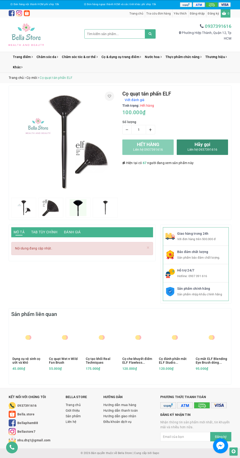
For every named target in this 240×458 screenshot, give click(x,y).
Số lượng (129, 122)
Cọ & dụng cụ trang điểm (121, 57)
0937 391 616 (197, 276)
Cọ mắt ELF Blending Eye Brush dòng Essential (211, 360)
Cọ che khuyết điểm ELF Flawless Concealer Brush (137, 360)
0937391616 (218, 26)
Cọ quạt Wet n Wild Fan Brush (63, 360)
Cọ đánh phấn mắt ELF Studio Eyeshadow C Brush (173, 360)
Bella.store (25, 414)
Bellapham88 (27, 423)
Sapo (156, 453)
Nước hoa (153, 57)
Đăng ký (213, 13)
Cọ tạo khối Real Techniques (98, 360)
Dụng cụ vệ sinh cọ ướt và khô (26, 360)
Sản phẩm (73, 416)
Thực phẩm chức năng (183, 57)
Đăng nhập (197, 13)
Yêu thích (180, 13)
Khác (18, 67)
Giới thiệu (73, 410)
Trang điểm (23, 57)
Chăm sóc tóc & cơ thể (80, 57)
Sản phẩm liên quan (34, 314)
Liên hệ (71, 422)
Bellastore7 (26, 431)
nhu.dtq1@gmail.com (34, 440)
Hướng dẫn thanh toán (120, 410)
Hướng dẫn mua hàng (119, 405)
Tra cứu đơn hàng (158, 13)
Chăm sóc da (47, 57)
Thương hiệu (216, 57)
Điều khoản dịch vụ (117, 422)
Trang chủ (136, 13)
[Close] (148, 247)
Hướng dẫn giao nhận (119, 416)
